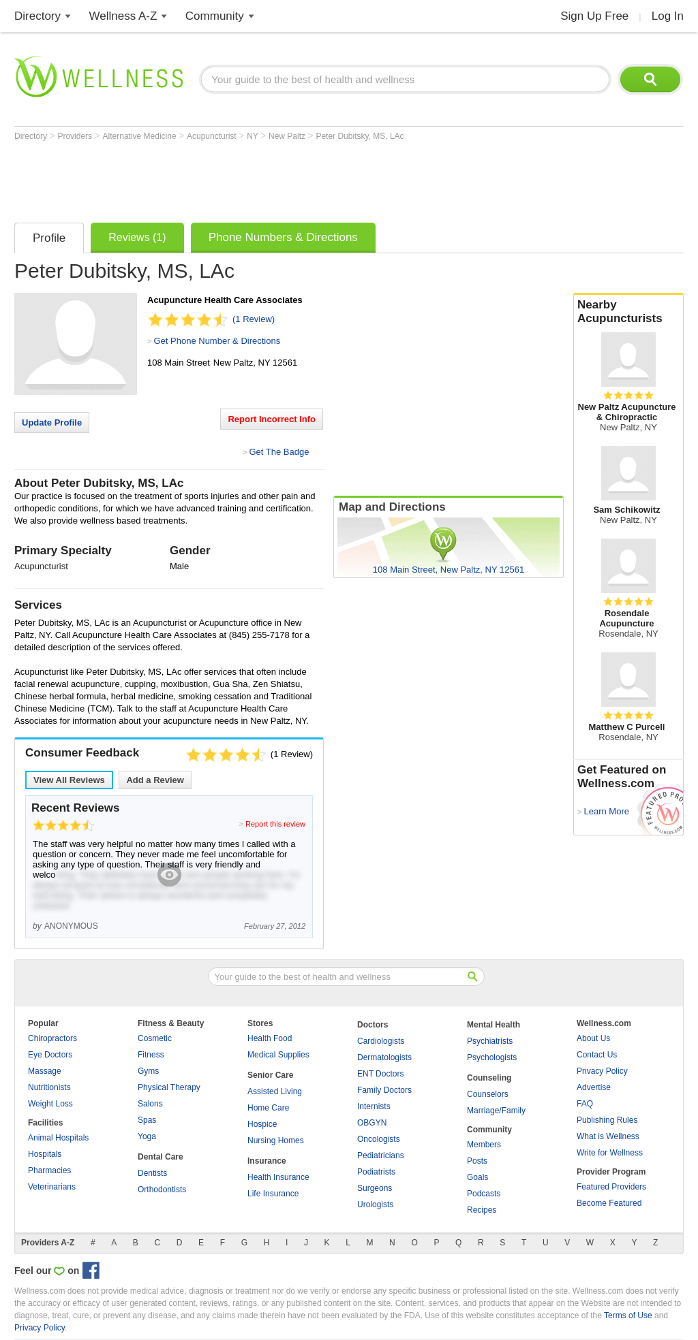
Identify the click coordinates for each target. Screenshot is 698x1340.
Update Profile (52, 422)
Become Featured (609, 1203)
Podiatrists (376, 1172)
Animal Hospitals (58, 1138)
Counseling (489, 1078)
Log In (668, 16)
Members (484, 1144)
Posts (477, 1161)
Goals (477, 1177)
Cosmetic (155, 1038)
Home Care (268, 1108)
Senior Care (270, 1075)
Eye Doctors (50, 1054)
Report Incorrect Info (272, 419)
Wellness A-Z (123, 16)
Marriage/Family (496, 1110)
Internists (374, 1106)
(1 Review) (253, 319)
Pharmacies (49, 1170)
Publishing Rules (607, 1120)
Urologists (375, 1204)
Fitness (151, 1054)
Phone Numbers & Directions (283, 237)
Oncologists (378, 1139)
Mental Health (493, 1025)
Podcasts (483, 1193)
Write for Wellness (610, 1153)
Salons (150, 1103)
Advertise (594, 1087)
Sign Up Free (594, 16)
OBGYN (371, 1123)
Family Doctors (384, 1090)
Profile (49, 238)
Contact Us (597, 1054)
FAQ (585, 1103)
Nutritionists (49, 1087)
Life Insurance (273, 1193)
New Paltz (288, 136)
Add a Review (155, 780)
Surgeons (374, 1188)
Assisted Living (274, 1091)
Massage (44, 1071)
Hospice (262, 1124)
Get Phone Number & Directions (216, 341)
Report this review (275, 824)
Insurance (266, 1161)
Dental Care (160, 1157)
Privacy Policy (602, 1071)
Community (214, 16)
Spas (147, 1120)
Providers (75, 136)
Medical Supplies (278, 1054)
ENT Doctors (380, 1074)
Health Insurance (278, 1177)
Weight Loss (50, 1103)
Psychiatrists (490, 1041)
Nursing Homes (275, 1140)
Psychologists (492, 1057)
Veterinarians (52, 1187)
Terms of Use (628, 1315)
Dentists (152, 1173)
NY (253, 136)
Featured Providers (611, 1187)
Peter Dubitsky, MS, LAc (360, 136)
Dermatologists (384, 1057)
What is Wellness (608, 1136)
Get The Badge (279, 452)
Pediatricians (380, 1155)
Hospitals (44, 1154)
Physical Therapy (169, 1087)
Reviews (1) (137, 237)
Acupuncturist (213, 136)
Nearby (628, 311)
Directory (37, 16)
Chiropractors (52, 1038)
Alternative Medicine (141, 136)
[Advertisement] (262, 178)
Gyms (148, 1071)
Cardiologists (380, 1041)
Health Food (269, 1038)
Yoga (147, 1136)
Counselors (488, 1094)
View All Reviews (69, 780)
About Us (593, 1038)
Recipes (481, 1210)
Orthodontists (162, 1189)
